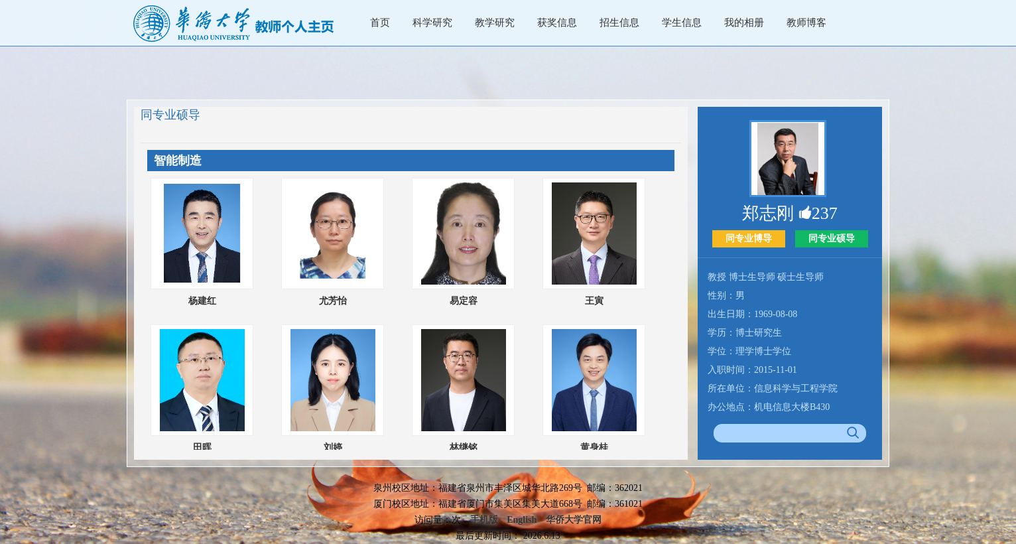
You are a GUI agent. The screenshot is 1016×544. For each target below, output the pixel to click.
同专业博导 (749, 238)
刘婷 (333, 447)
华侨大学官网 (574, 520)
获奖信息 (557, 22)
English (522, 520)
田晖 (202, 447)
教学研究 (495, 22)
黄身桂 (594, 447)
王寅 (594, 301)
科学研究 (432, 22)
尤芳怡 (333, 301)
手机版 (484, 520)
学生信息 (682, 22)
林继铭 (463, 447)
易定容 (463, 301)
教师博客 (806, 22)
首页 (380, 22)
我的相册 (744, 22)
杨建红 (202, 301)
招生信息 (619, 22)
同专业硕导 (831, 238)
